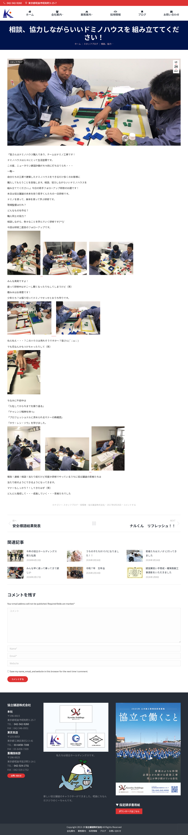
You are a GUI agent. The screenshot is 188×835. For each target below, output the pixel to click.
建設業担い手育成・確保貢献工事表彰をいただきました (162, 570)
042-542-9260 (21, 724)
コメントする (130, 504)
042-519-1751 (21, 765)
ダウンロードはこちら (129, 811)
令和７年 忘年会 (95, 568)
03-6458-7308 (21, 745)
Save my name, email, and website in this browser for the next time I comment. (49, 671)
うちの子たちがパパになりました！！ (102, 553)
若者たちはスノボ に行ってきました (161, 553)
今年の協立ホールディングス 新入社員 (42, 553)
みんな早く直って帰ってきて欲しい (42, 570)
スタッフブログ (16, 62)
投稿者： (92, 504)
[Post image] (15, 556)
